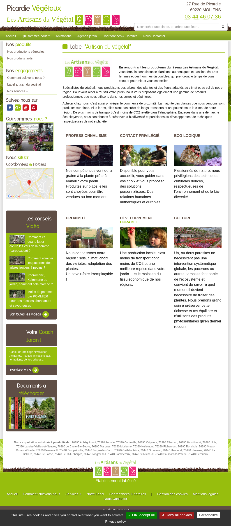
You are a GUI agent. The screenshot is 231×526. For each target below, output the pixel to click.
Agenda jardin (87, 36)
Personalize (208, 515)
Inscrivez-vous (24, 370)
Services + (73, 494)
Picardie (34, 8)
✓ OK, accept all (141, 515)
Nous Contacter (154, 36)
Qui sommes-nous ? (36, 36)
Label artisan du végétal (24, 84)
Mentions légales (205, 494)
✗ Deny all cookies (177, 515)
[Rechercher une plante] (176, 27)
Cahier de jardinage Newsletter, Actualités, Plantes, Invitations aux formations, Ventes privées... (30, 355)
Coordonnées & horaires (127, 494)
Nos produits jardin (20, 58)
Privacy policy (115, 521)
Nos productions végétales (25, 51)
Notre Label (95, 494)
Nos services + (17, 91)
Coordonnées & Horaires (120, 36)
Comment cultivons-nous (41, 494)
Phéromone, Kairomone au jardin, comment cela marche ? (31, 279)
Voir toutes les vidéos (29, 314)
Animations (63, 36)
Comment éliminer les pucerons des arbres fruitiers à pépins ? (31, 262)
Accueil (11, 36)
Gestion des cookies (172, 494)
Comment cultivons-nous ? (26, 77)
